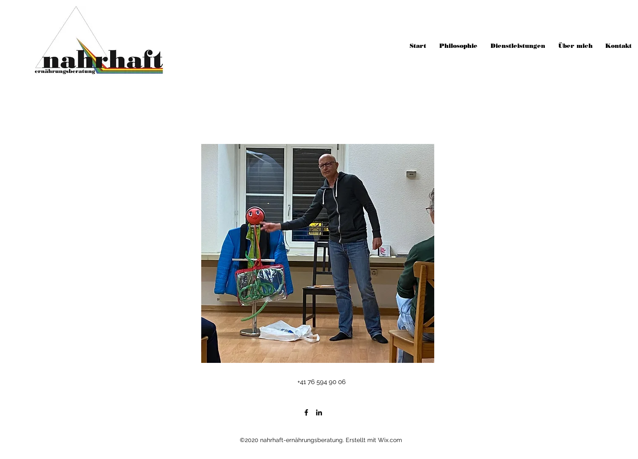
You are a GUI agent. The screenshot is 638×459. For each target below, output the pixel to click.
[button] (317, 253)
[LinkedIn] (319, 412)
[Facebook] (306, 412)
